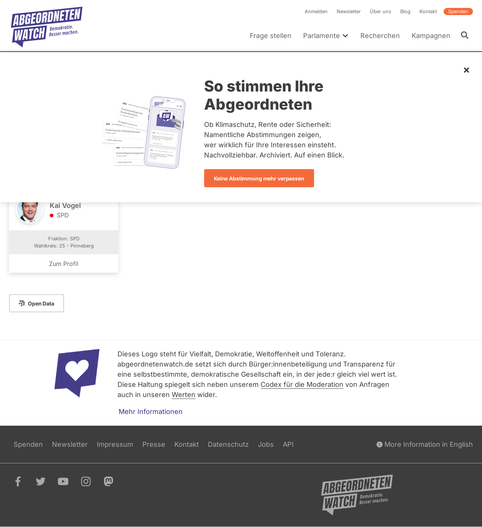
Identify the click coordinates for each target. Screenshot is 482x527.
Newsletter (349, 11)
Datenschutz (228, 444)
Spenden (458, 11)
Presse (153, 444)
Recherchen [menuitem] (380, 36)
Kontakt (428, 11)
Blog (405, 11)
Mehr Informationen (151, 411)
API (288, 444)
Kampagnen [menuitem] (431, 36)
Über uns (380, 11)
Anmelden (316, 11)
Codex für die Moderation (302, 384)
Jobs (266, 444)
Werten (183, 395)
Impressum (115, 444)
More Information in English (425, 444)
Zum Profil (63, 264)
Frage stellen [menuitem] (270, 36)
